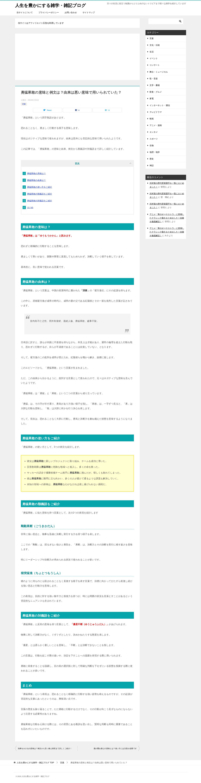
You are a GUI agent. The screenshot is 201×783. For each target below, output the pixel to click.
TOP (35, 762)
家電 (152, 98)
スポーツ (154, 139)
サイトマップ (89, 12)
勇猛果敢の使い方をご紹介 (39, 187)
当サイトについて (25, 12)
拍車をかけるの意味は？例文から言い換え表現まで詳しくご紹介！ (45, 748)
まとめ (30, 207)
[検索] (165, 21)
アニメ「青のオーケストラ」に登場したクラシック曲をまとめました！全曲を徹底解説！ (167, 218)
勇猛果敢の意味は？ (36, 173)
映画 (152, 118)
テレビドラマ (156, 112)
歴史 (152, 158)
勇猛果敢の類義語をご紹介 (39, 194)
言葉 (24, 104)
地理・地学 (155, 152)
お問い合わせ (71, 12)
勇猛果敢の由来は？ (36, 180)
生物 (152, 145)
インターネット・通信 (160, 105)
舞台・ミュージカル (159, 72)
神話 (152, 165)
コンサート (155, 65)
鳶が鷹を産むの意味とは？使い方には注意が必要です (115, 748)
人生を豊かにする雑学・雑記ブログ (50, 5)
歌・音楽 (154, 78)
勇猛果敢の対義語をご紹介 (39, 200)
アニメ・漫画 (156, 125)
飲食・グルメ (156, 92)
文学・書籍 (155, 85)
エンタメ (154, 132)
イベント (154, 58)
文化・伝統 (155, 45)
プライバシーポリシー (49, 12)
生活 (152, 51)
